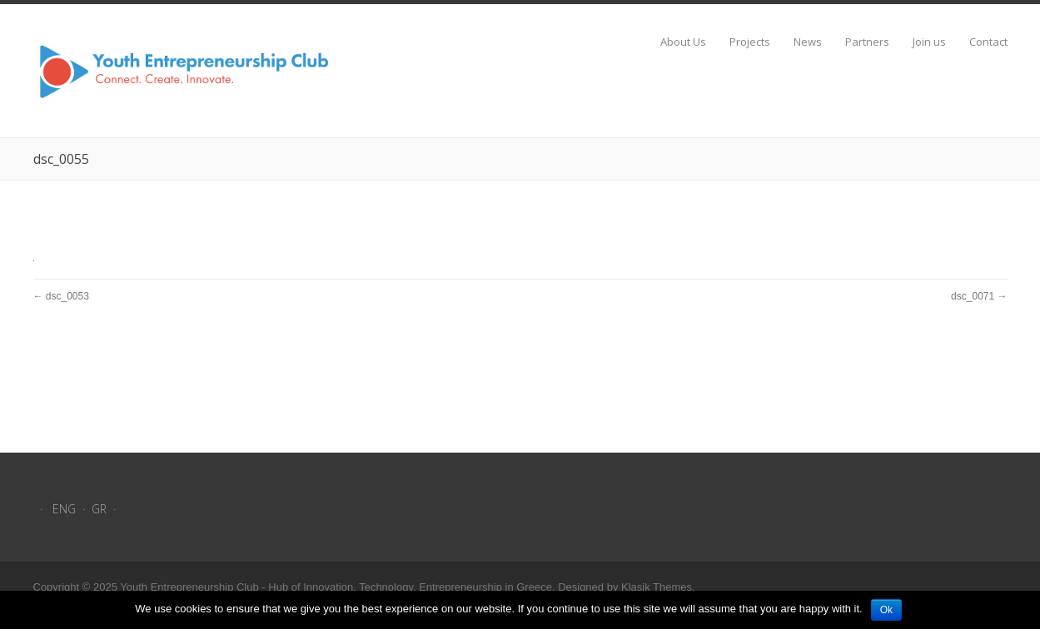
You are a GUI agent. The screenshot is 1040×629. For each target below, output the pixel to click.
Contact (988, 42)
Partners (867, 42)
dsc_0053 (67, 296)
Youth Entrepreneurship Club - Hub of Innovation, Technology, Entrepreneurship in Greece (336, 587)
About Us (683, 42)
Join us (929, 42)
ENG (64, 509)
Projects (749, 42)
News (808, 42)
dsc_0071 (972, 296)
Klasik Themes (656, 587)
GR (99, 509)
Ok (886, 610)
